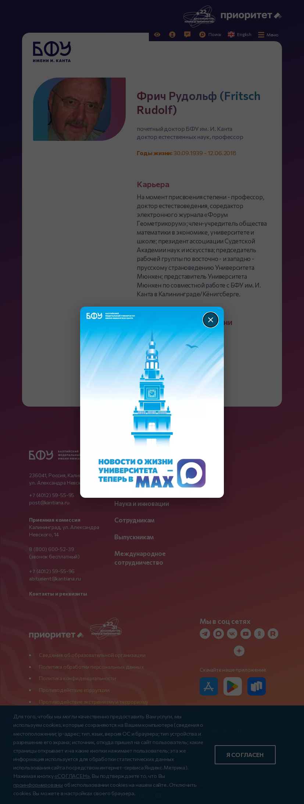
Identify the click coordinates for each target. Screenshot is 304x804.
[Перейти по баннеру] (152, 402)
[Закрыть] (210, 319)
